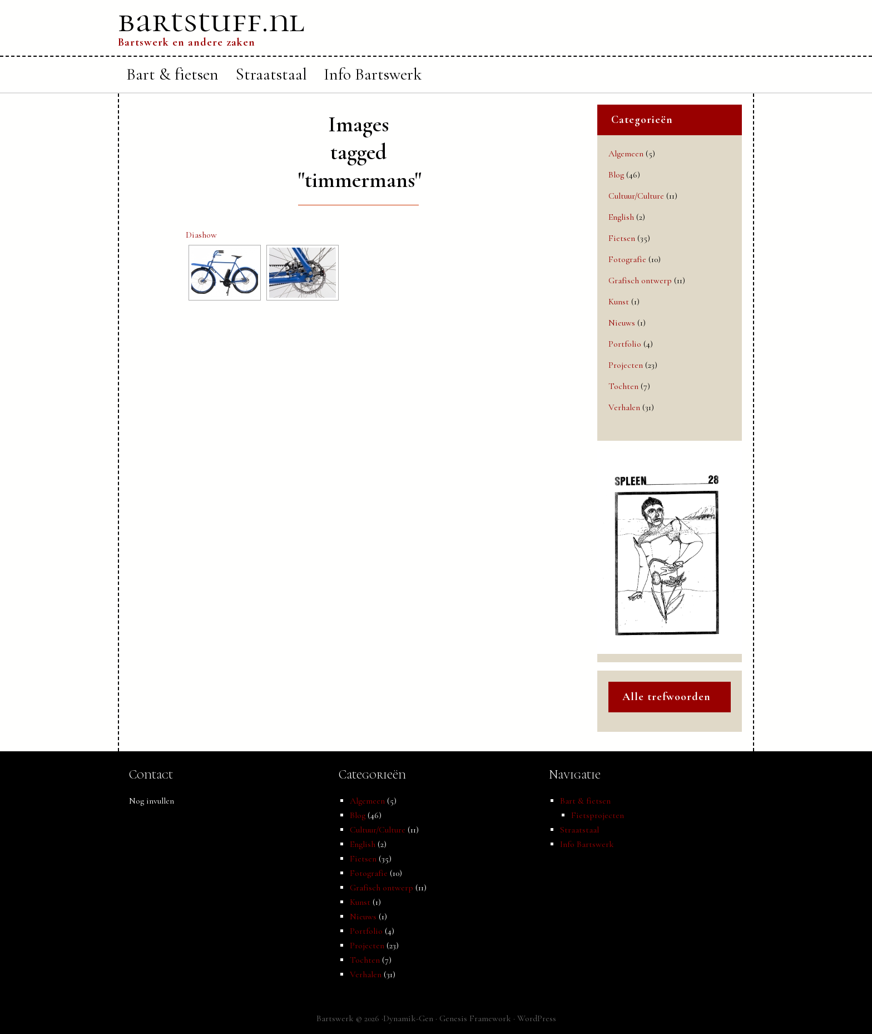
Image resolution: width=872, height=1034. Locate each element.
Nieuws (621, 322)
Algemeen (625, 153)
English (621, 217)
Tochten (623, 386)
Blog (616, 174)
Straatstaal (579, 829)
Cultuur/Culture (636, 195)
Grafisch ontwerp (640, 280)
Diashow (201, 234)
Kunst (618, 301)
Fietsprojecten (597, 815)
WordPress (536, 1018)
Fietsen (621, 238)
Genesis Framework (475, 1018)
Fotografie (627, 259)
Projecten (625, 365)
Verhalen (624, 407)
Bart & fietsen (585, 800)
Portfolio (624, 343)
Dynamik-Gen (408, 1018)
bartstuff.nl (211, 21)
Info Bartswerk (587, 844)
